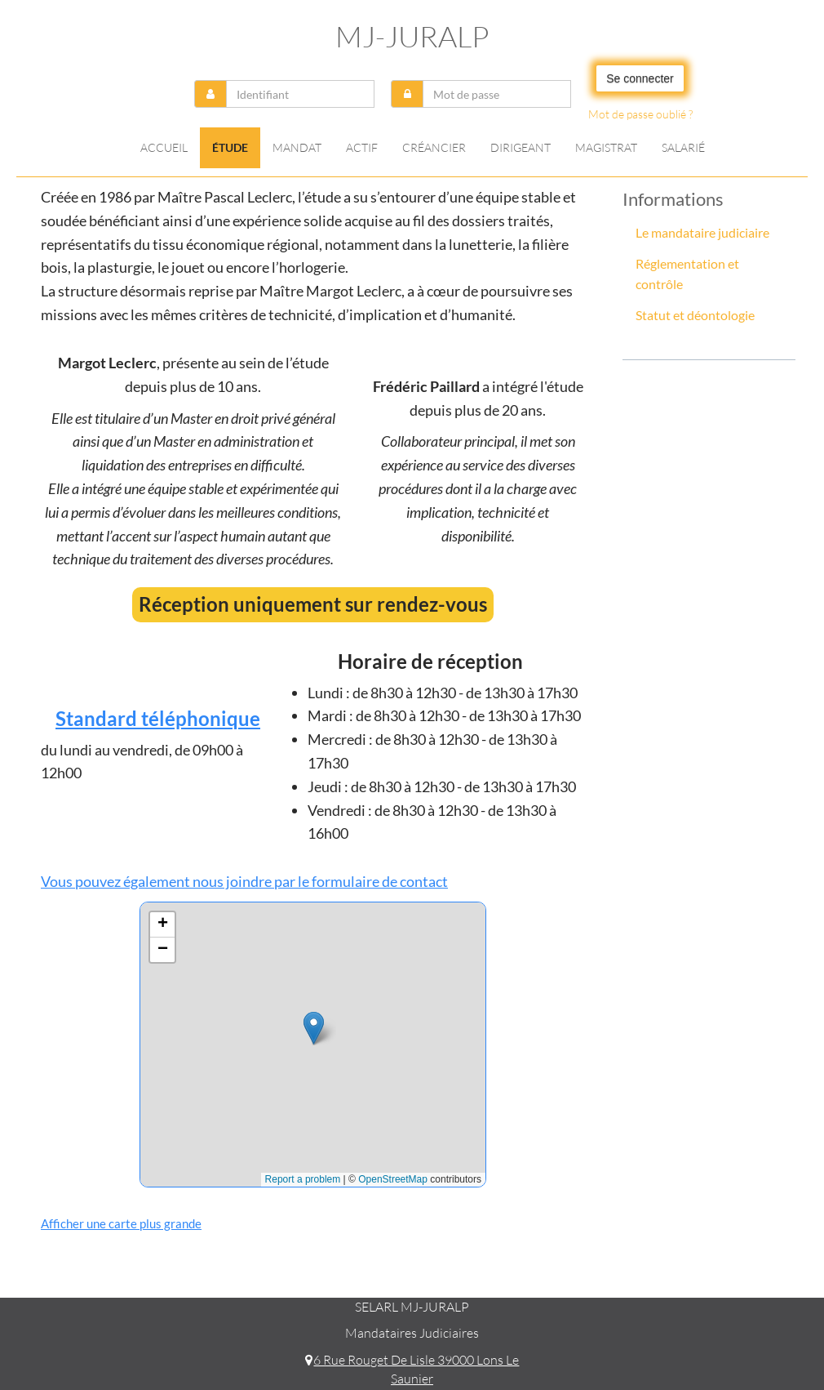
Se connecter (640, 78)
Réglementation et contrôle (687, 274)
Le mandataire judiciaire (702, 232)
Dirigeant (520, 147)
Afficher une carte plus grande (121, 1223)
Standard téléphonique (157, 718)
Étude (230, 147)
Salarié (683, 147)
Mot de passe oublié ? (640, 114)
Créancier (434, 147)
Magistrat (606, 147)
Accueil (164, 147)
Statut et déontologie (695, 315)
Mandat (296, 147)
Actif (362, 147)
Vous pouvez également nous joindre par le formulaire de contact (244, 881)
